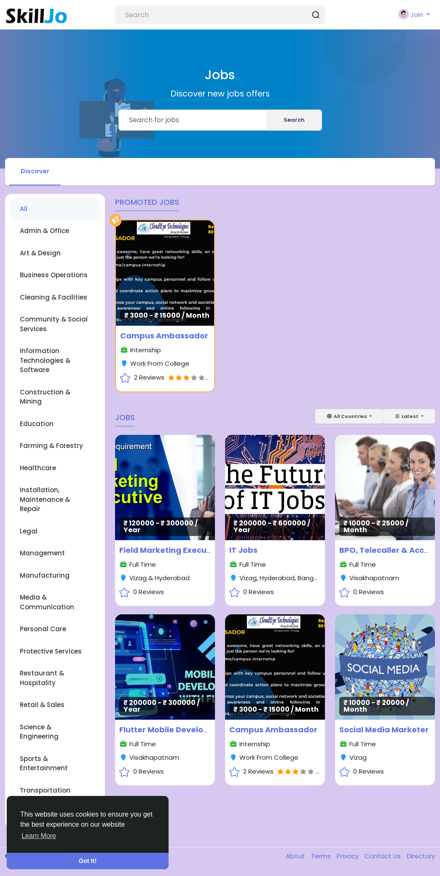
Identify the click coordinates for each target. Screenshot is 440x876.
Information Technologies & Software (45, 361)
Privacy (348, 856)
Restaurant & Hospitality (42, 678)
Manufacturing (45, 575)
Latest (407, 416)
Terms (322, 856)
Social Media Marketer (384, 730)
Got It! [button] (88, 860)
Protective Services (51, 651)
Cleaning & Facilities (53, 297)
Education (37, 424)
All (23, 209)
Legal (29, 531)
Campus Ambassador (164, 336)
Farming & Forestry (51, 446)
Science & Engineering (39, 732)
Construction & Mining (45, 397)
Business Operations (54, 275)
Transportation (45, 790)
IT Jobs (243, 550)
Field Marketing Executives (172, 550)
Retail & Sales (42, 705)
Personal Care (43, 629)
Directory (421, 856)
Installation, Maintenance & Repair (45, 500)
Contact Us (383, 856)
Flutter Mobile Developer (168, 730)
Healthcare (38, 468)
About (296, 856)
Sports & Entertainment (44, 764)
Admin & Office (44, 231)
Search (294, 120)
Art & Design (40, 253)
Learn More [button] (38, 835)
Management (42, 553)
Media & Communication (47, 602)
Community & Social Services (54, 324)
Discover (35, 171)
